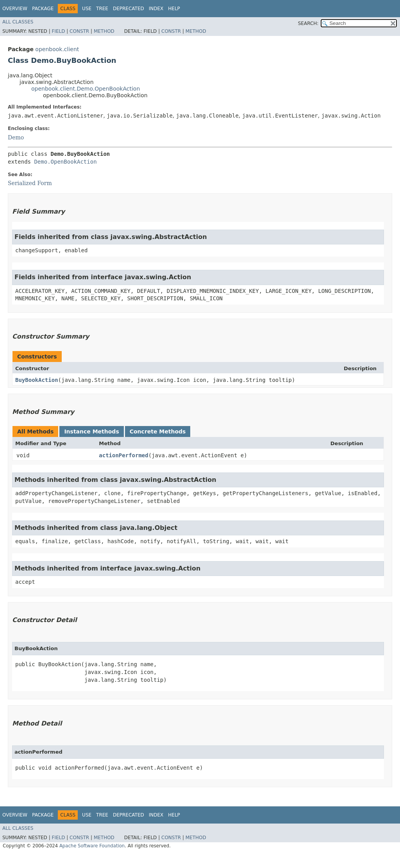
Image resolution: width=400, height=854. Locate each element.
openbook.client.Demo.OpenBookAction (85, 89)
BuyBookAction (36, 380)
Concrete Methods (158, 431)
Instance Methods (91, 431)
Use (86, 8)
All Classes (17, 22)
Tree (102, 8)
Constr (79, 31)
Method (104, 31)
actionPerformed (123, 455)
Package (43, 8)
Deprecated (128, 8)
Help (174, 8)
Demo (16, 137)
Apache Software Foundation (92, 846)
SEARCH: (308, 23)
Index (156, 8)
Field (58, 31)
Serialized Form (30, 183)
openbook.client (57, 49)
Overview (14, 8)
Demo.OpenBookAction (65, 162)
